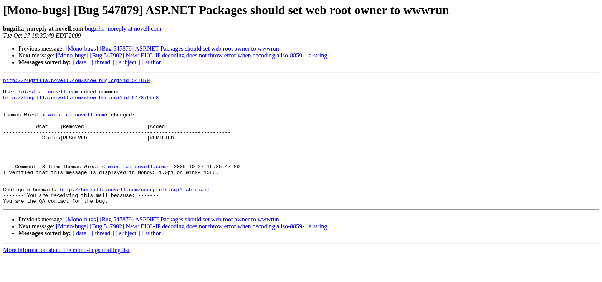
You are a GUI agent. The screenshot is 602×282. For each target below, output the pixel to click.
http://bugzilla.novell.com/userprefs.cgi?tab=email (135, 212)
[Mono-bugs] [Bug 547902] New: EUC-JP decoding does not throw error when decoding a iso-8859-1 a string (191, 55)
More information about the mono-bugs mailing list (66, 275)
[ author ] (153, 62)
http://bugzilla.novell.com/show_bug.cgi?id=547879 (76, 81)
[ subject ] (128, 62)
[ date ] (81, 62)
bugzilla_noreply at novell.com (123, 28)
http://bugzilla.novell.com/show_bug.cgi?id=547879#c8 (81, 101)
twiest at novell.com (48, 95)
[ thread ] (102, 62)
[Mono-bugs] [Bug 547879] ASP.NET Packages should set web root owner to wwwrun (172, 48)
